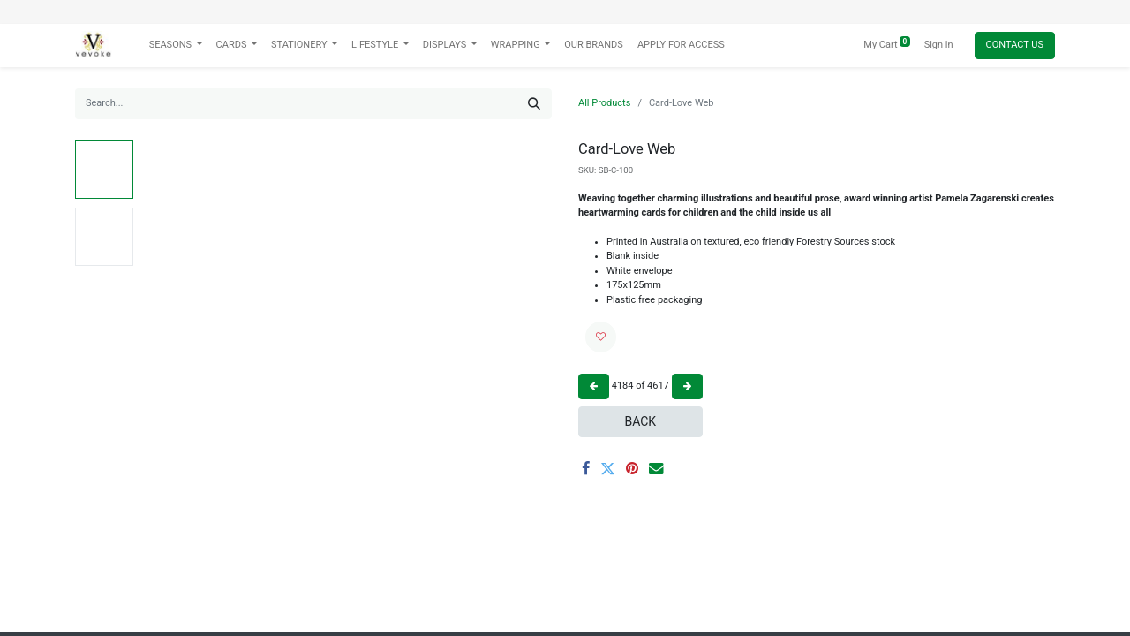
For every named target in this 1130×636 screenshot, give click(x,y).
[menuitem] (593, 45)
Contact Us (1014, 44)
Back (640, 421)
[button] (600, 337)
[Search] (534, 103)
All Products (604, 103)
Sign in (938, 44)
